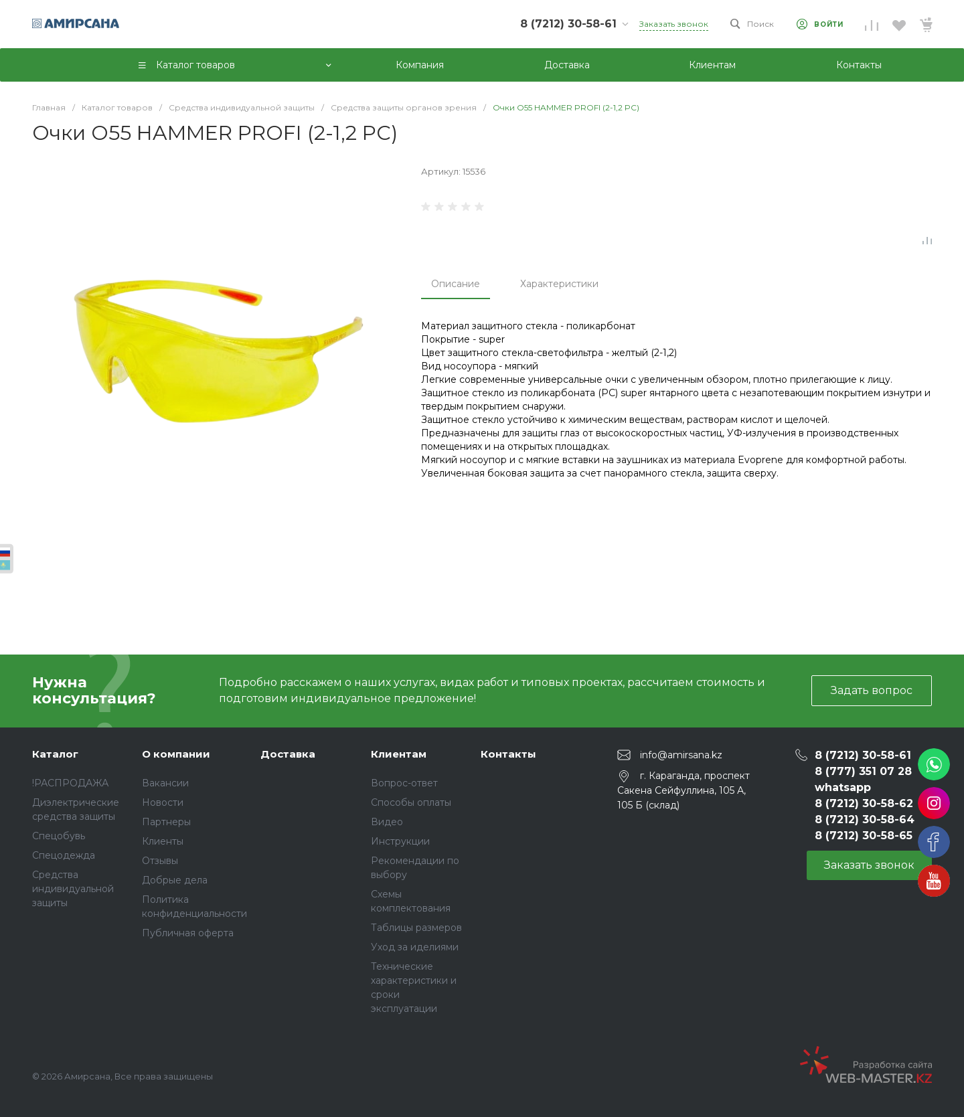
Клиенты (162, 841)
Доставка (287, 754)
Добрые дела (175, 880)
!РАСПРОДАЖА (70, 783)
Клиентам (398, 754)
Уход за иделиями (415, 947)
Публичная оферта (188, 933)
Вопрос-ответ (404, 783)
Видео (387, 822)
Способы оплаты (411, 802)
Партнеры (166, 822)
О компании (176, 754)
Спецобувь (58, 836)
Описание (455, 284)
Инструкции (400, 841)
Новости (162, 802)
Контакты (508, 754)
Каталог (55, 754)
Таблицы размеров (416, 928)
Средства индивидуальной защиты (73, 889)
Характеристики (559, 284)
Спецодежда (63, 855)
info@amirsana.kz (681, 754)
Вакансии (165, 783)
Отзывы (160, 861)
